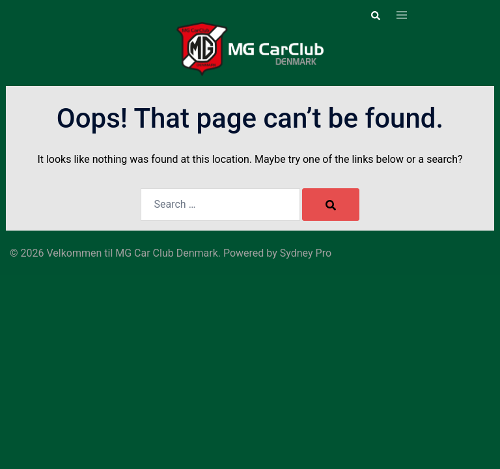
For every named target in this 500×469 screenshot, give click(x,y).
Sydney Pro (305, 253)
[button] (375, 15)
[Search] (330, 204)
